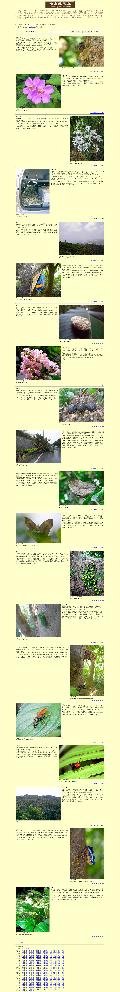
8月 (47, 950)
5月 (37, 950)
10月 (54, 950)
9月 (51, 950)
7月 (44, 950)
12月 (27, 948)
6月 (40, 950)
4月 (33, 950)
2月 (26, 950)
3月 (30, 950)
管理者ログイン (22, 942)
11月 (23, 948)
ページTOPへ (94, 71)
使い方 (96, 31)
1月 (23, 950)
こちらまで (32, 27)
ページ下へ (101, 71)
